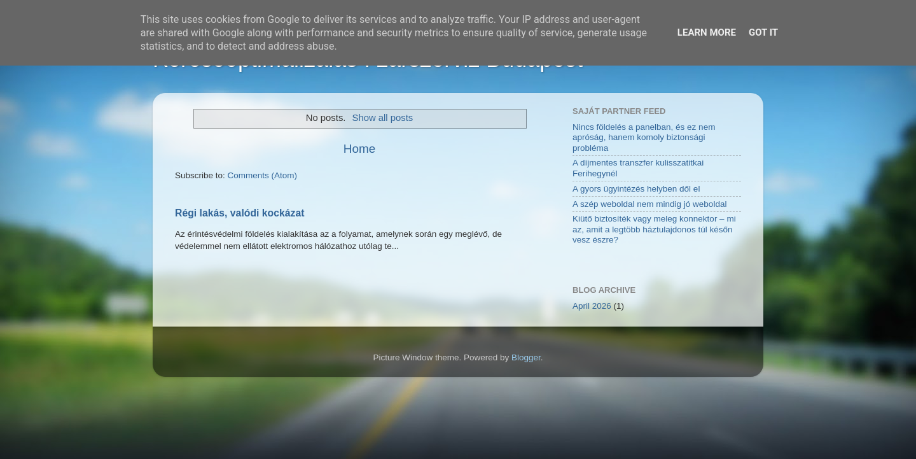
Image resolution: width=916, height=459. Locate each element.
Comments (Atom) (263, 175)
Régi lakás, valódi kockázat (240, 213)
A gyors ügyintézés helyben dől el (636, 189)
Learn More (706, 32)
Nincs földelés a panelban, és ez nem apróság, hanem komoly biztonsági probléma (643, 137)
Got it (763, 32)
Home (359, 148)
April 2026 (591, 306)
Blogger (526, 357)
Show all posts (382, 118)
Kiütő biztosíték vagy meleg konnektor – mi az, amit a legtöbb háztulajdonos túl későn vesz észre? (654, 229)
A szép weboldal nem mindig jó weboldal (649, 204)
